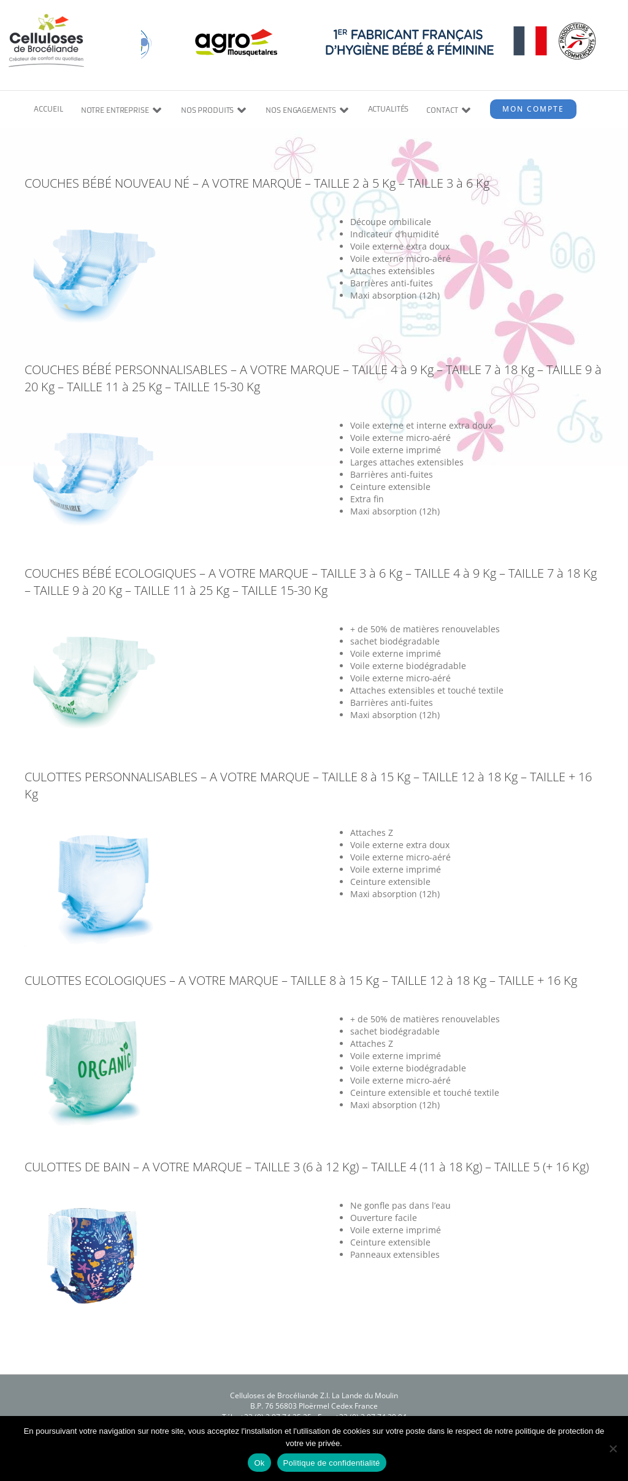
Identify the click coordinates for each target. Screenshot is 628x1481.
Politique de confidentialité (331, 1463)
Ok (259, 1463)
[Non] (613, 1448)
